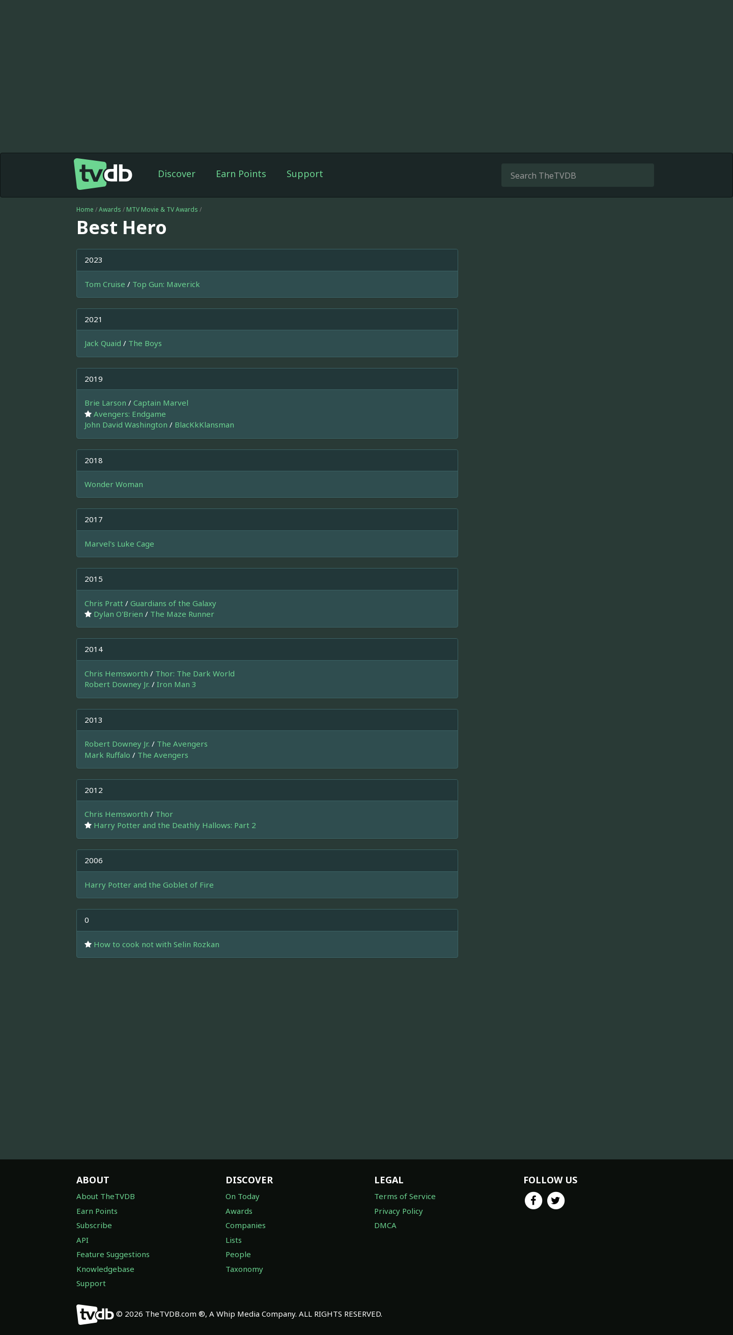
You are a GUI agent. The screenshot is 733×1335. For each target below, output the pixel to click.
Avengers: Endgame (130, 414)
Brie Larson (105, 402)
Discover (176, 173)
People (238, 1254)
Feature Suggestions (113, 1254)
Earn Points (241, 173)
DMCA (385, 1225)
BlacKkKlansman (204, 424)
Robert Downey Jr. (117, 684)
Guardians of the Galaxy (173, 603)
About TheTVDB (105, 1196)
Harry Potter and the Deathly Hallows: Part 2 (175, 825)
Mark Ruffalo (107, 755)
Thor (164, 814)
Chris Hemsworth (116, 673)
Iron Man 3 (176, 684)
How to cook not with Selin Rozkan (156, 944)
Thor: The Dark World (195, 673)
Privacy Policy (398, 1211)
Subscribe (94, 1225)
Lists (233, 1240)
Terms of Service (405, 1196)
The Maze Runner (182, 614)
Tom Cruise (104, 284)
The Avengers (182, 743)
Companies (245, 1225)
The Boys (145, 343)
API (82, 1240)
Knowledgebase (105, 1269)
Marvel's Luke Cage (119, 543)
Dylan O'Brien (118, 614)
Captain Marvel (160, 402)
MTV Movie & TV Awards (162, 209)
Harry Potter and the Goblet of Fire (149, 884)
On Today (242, 1196)
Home (85, 209)
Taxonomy (244, 1269)
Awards (110, 209)
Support (305, 173)
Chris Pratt (103, 603)
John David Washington (125, 424)
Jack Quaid (102, 343)
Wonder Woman (113, 484)
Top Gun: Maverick (166, 284)
